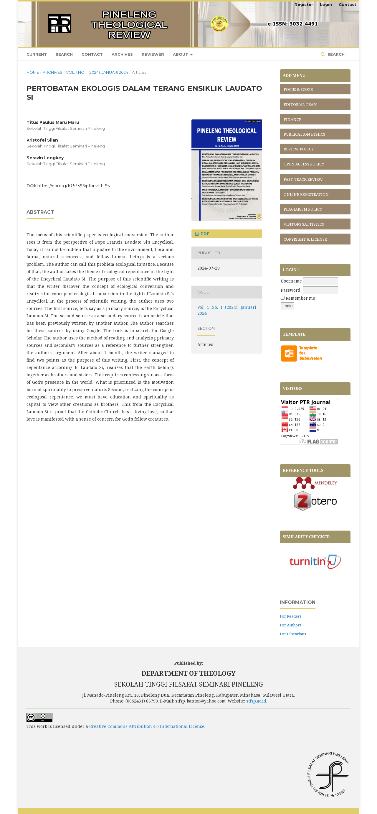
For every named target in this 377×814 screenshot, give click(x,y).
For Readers (290, 616)
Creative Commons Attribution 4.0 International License (146, 726)
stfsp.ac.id (256, 701)
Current (37, 54)
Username (291, 281)
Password (290, 290)
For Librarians (293, 633)
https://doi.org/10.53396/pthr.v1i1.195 (73, 185)
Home (33, 72)
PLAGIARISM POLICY (303, 209)
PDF (204, 233)
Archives (122, 54)
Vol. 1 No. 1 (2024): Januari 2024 (97, 72)
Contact (92, 54)
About (181, 54)
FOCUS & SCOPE (298, 89)
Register (304, 4)
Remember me (300, 298)
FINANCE (292, 119)
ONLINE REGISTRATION (306, 194)
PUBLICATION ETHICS (304, 134)
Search (64, 54)
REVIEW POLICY (299, 149)
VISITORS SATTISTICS (304, 224)
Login (326, 4)
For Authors (290, 625)
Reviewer (153, 54)
